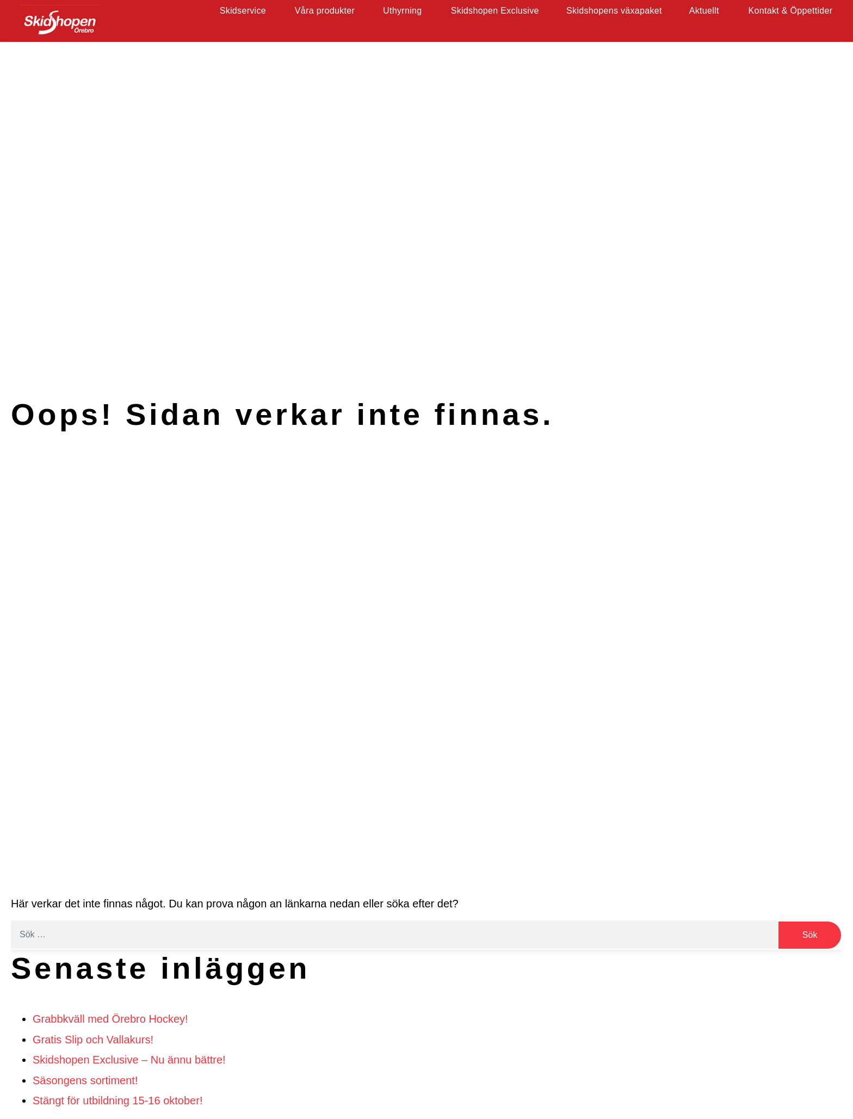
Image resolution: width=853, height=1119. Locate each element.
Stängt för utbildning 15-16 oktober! (117, 1100)
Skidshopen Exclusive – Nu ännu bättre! (129, 1060)
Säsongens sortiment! (85, 1080)
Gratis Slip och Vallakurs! (93, 1040)
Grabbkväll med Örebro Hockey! (110, 1019)
